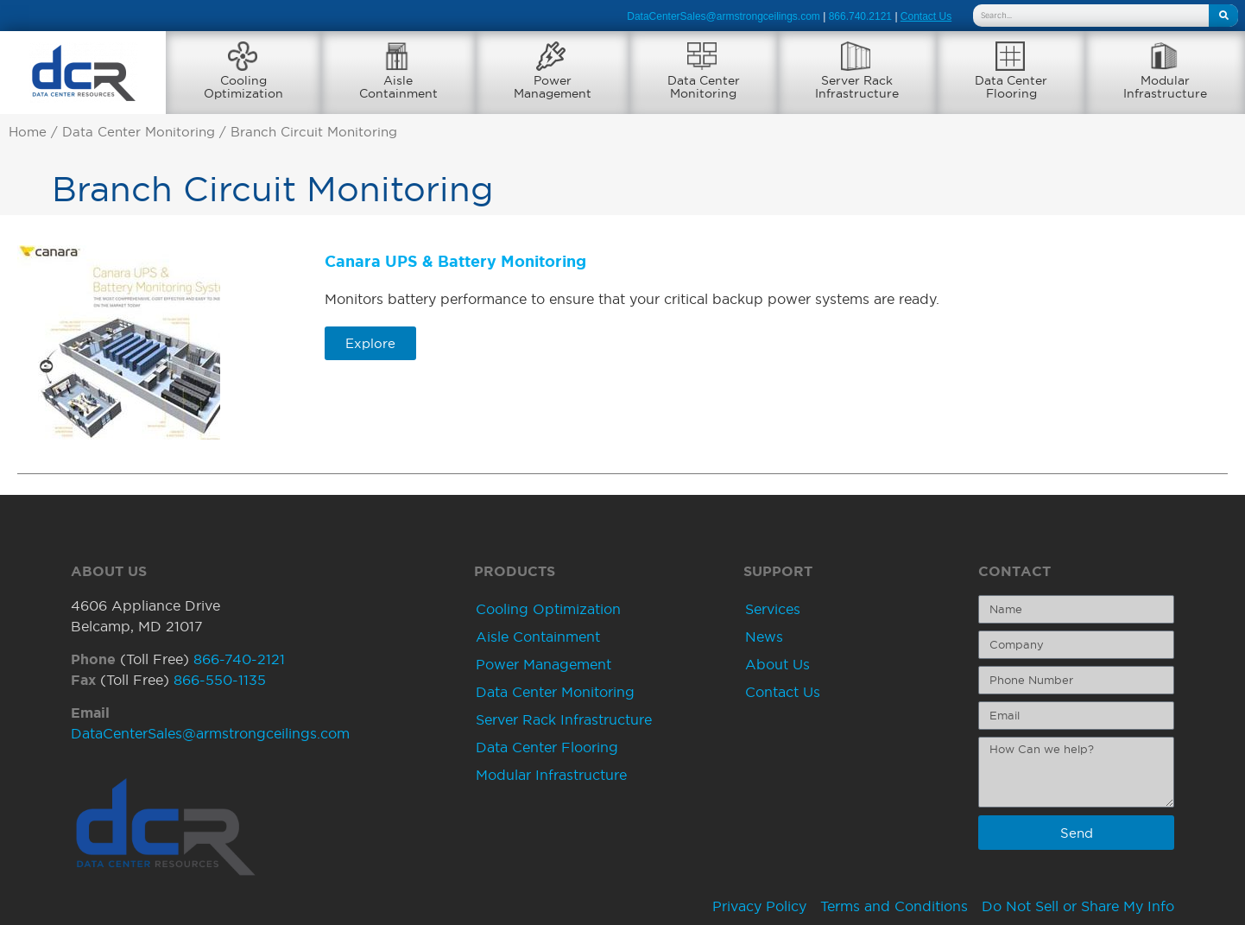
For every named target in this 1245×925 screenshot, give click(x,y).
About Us (777, 664)
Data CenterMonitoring (703, 86)
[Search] (1223, 15)
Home (28, 132)
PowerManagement (552, 86)
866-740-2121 (239, 659)
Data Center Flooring (547, 747)
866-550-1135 (220, 679)
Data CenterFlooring (1011, 86)
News (764, 636)
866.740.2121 (860, 16)
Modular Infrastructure (551, 774)
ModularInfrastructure (1165, 86)
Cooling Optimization (548, 609)
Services (772, 609)
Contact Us (782, 692)
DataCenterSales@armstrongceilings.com (723, 16)
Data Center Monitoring (138, 132)
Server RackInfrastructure (857, 86)
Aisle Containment (538, 636)
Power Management (543, 664)
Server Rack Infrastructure (564, 719)
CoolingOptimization (243, 86)
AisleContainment (398, 86)
